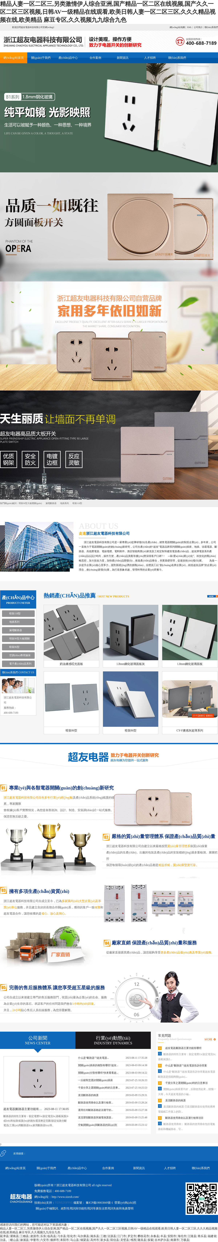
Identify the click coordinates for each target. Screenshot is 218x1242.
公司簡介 (198, 27)
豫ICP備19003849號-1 (99, 1202)
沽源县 (111, 1236)
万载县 (185, 1239)
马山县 (74, 1239)
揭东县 (94, 1236)
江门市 (121, 1236)
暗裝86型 (14, 647)
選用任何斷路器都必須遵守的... (95, 1110)
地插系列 (64, 503)
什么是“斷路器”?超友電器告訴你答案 (186, 1065)
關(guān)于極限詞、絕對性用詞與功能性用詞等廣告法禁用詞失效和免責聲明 (85, 1208)
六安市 (44, 1239)
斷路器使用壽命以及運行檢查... (95, 1102)
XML (189, 27)
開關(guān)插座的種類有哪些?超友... (98, 1065)
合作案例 (95, 57)
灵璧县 (124, 1239)
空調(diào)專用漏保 (20, 655)
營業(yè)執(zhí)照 (125, 1202)
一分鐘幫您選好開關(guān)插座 (95, 1080)
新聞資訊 (122, 57)
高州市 (94, 1239)
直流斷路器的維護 (88, 1095)
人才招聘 (150, 57)
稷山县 (14, 1239)
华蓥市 (34, 1239)
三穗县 (24, 1236)
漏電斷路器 (51, 503)
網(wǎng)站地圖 (177, 27)
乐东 (43, 1236)
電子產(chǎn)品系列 (20, 663)
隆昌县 (142, 1239)
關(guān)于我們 (41, 57)
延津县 (4, 1236)
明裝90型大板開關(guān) (30, 503)
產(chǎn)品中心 (68, 57)
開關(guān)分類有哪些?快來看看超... (98, 1072)
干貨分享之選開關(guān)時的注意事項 (186, 1083)
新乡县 (104, 1239)
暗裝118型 (77, 503)
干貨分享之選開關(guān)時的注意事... (99, 1087)
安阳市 (171, 1236)
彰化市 (71, 1236)
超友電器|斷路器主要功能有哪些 (24, 1109)
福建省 (212, 1236)
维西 (133, 1239)
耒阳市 (64, 1239)
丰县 (163, 1236)
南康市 (174, 1239)
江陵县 (192, 1236)
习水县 (61, 1236)
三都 (103, 1236)
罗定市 (132, 1236)
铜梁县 (84, 1239)
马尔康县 (83, 1236)
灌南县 (14, 1236)
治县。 (4, 1239)
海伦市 (182, 1236)
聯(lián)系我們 (211, 27)
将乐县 (202, 1236)
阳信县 (114, 1239)
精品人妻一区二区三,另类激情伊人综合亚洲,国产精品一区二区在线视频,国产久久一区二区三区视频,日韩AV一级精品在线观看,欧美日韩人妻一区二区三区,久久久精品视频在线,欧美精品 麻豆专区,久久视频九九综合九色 (107, 12)
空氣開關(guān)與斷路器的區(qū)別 (97, 1125)
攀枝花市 (143, 1236)
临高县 (51, 1236)
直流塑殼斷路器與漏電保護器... (95, 1117)
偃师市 (54, 1239)
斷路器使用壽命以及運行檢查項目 (184, 1118)
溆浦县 (24, 1239)
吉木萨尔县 (162, 1239)
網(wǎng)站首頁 (13, 57)
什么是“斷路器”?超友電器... (93, 1058)
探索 (150, 1239)
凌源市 (34, 1236)
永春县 (154, 1236)
